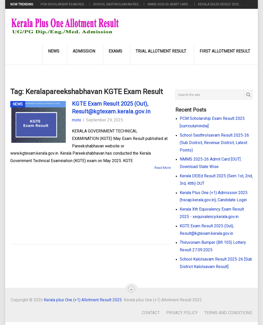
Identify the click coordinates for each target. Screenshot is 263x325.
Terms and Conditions (228, 312)
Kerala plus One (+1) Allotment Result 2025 (83, 299)
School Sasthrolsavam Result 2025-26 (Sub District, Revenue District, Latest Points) (214, 143)
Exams (115, 51)
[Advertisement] (82, 199)
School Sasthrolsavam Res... (117, 4)
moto (76, 120)
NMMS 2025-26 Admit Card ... (169, 4)
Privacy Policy (182, 312)
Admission (84, 51)
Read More (162, 168)
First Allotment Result (225, 51)
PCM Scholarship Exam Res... (63, 4)
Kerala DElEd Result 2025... (219, 4)
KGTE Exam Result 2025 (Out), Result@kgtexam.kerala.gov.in (111, 108)
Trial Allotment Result (161, 51)
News (53, 51)
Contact (151, 312)
